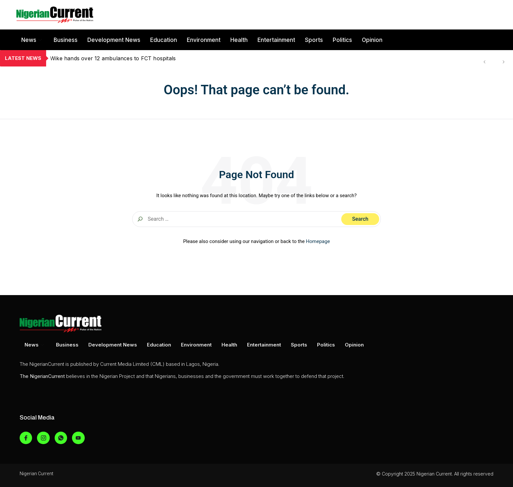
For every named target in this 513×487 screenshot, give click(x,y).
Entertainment (276, 40)
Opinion (372, 40)
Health (239, 40)
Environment (204, 40)
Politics (342, 40)
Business (66, 40)
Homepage (318, 241)
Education (163, 40)
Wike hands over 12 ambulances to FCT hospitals (113, 58)
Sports (314, 40)
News (31, 40)
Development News (113, 40)
